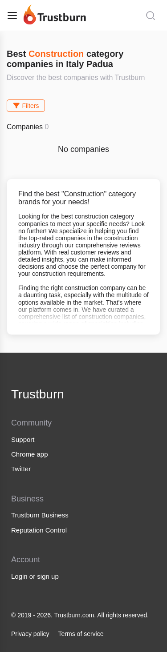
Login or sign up (35, 576)
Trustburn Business (40, 515)
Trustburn (37, 394)
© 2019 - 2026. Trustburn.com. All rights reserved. (80, 615)
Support (23, 439)
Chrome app (29, 454)
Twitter (21, 469)
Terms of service (81, 633)
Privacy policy (30, 633)
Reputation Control (39, 530)
